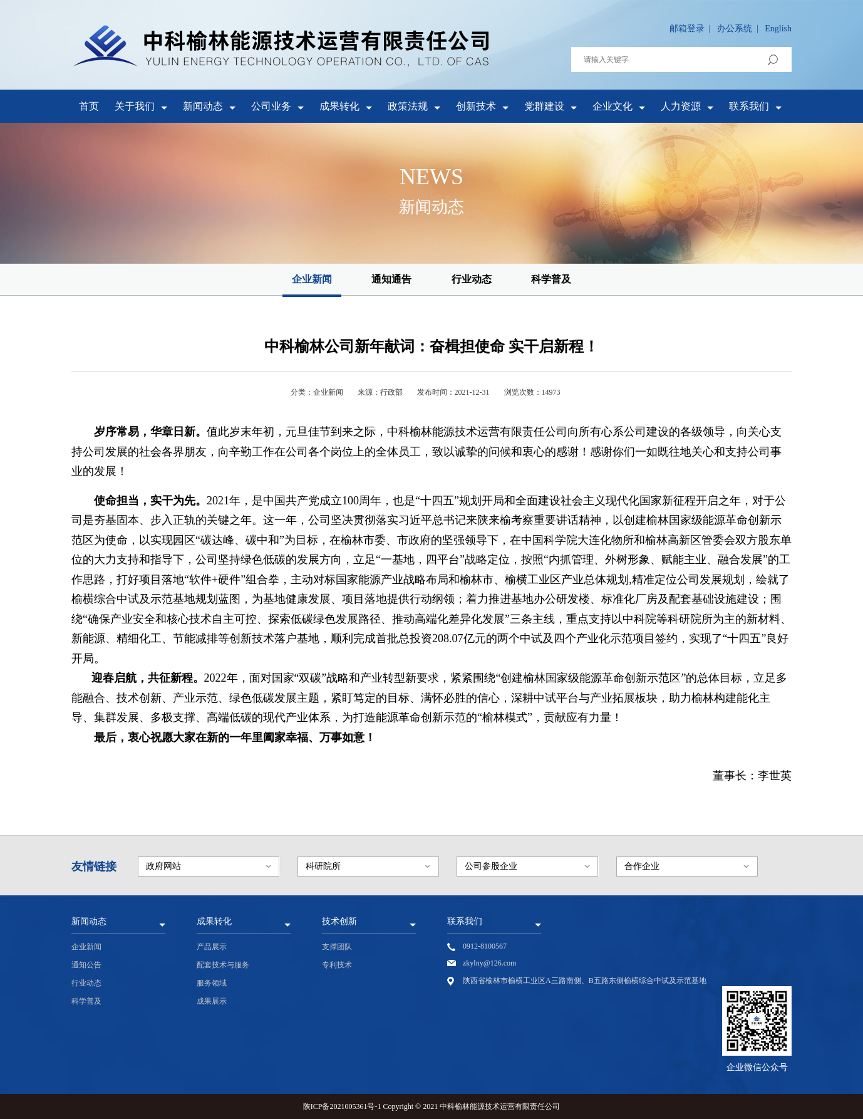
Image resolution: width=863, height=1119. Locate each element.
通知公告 (86, 964)
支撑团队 (337, 946)
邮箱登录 (687, 28)
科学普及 (551, 279)
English (778, 28)
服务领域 (212, 983)
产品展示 (212, 946)
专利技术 (337, 964)
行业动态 (472, 279)
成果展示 (212, 1001)
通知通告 (391, 279)
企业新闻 (312, 279)
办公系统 (734, 28)
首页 (89, 106)
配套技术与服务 (223, 964)
